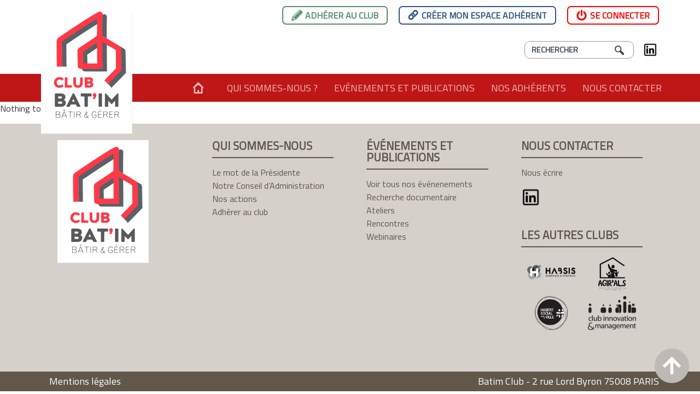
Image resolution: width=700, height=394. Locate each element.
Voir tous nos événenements (419, 183)
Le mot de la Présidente (256, 172)
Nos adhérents (528, 87)
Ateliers (380, 210)
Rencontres (387, 223)
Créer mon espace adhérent (484, 15)
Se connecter (620, 15)
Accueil (198, 88)
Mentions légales (85, 381)
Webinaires (386, 236)
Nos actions (234, 198)
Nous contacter (622, 87)
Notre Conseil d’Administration (268, 185)
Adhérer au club (341, 15)
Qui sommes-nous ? (272, 87)
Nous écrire (542, 172)
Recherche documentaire (411, 197)
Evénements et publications (404, 87)
